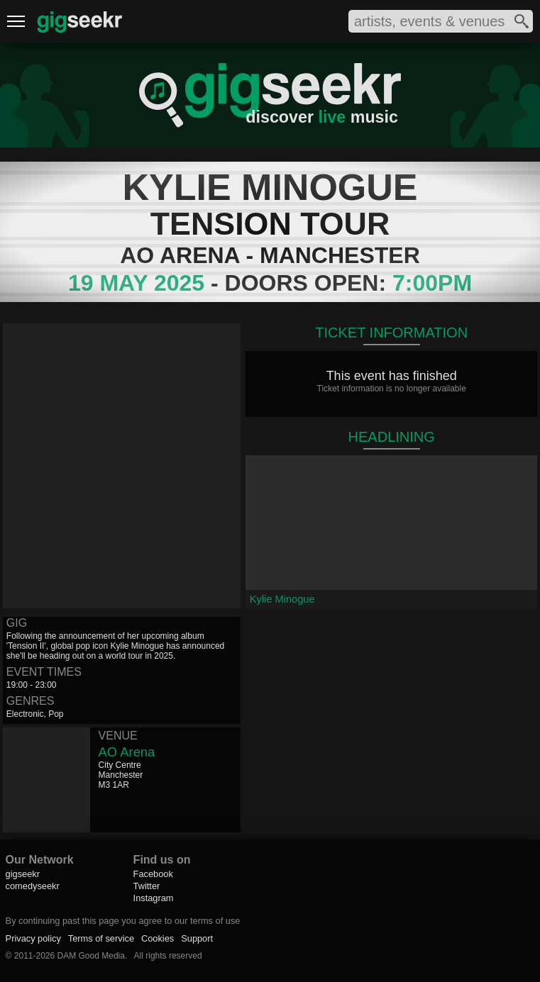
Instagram (153, 898)
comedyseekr (33, 886)
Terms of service (101, 938)
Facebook (153, 874)
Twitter (146, 886)
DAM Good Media (91, 956)
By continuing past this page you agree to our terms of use (123, 920)
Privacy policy (33, 938)
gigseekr (23, 874)
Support (197, 938)
